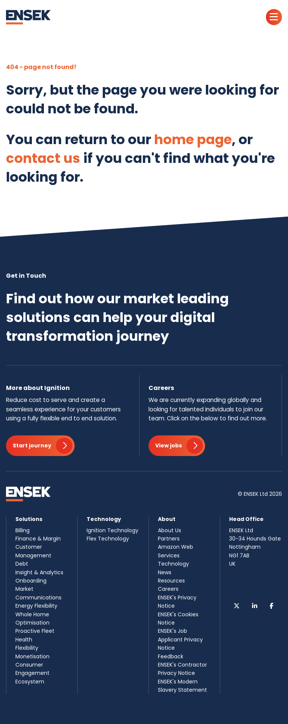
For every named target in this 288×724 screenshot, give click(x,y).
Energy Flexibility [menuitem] (36, 606)
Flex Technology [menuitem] (108, 538)
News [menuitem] (164, 572)
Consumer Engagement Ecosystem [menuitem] (32, 673)
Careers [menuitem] (168, 589)
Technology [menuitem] (173, 563)
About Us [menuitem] (169, 530)
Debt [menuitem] (21, 563)
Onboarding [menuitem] (30, 580)
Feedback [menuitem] (170, 656)
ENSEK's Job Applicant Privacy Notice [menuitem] (180, 639)
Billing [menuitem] (22, 530)
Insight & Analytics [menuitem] (39, 572)
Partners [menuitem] (169, 538)
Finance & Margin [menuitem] (38, 538)
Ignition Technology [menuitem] (112, 530)
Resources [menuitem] (171, 580)
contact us (43, 158)
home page (193, 139)
